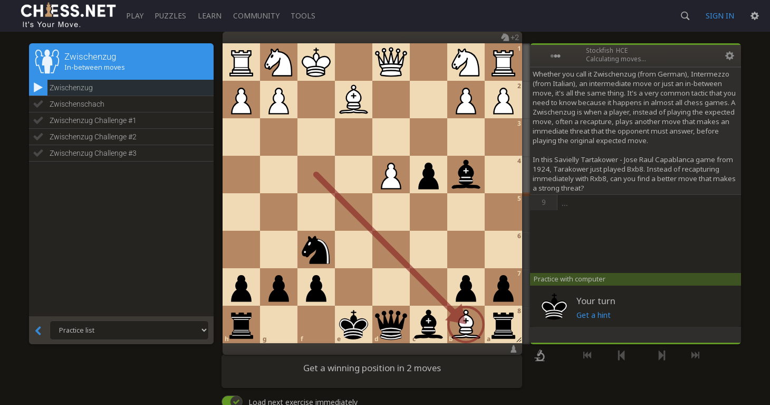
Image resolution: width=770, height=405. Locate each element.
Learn (210, 16)
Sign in (720, 16)
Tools (303, 16)
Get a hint (593, 315)
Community (256, 16)
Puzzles (170, 16)
